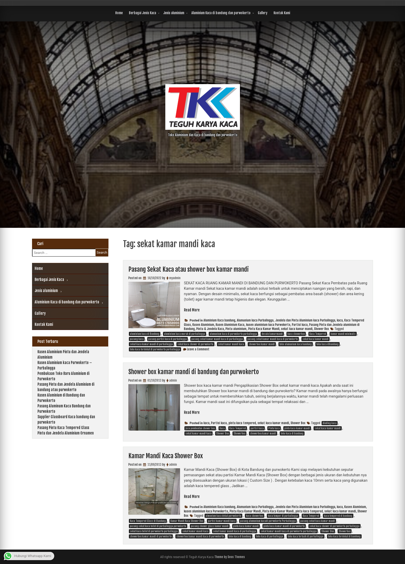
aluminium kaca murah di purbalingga (184, 333)
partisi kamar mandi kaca (222, 520)
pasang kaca (137, 339)
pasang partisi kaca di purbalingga (167, 339)
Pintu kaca (274, 428)
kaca (340, 320)
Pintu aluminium (235, 329)
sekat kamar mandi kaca (231, 344)
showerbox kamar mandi (262, 344)
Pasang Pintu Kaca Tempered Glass (63, 427)
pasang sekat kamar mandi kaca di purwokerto (272, 339)
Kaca (222, 428)
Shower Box (321, 329)
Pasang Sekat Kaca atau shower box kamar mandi (188, 269)
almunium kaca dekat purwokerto (223, 515)
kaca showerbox (296, 333)
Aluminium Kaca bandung (219, 320)
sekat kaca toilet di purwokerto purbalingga (154, 531)
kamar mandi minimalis (343, 333)
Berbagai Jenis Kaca (142, 13)
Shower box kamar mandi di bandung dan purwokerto (193, 372)
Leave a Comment (198, 349)
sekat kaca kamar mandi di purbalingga (151, 344)
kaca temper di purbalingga (283, 515)
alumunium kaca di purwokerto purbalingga (233, 333)
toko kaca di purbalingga (269, 536)
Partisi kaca (300, 325)
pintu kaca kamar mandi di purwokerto (284, 526)
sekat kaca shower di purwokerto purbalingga (334, 526)
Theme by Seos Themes (229, 557)
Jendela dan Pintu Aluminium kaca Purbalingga (305, 320)
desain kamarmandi (272, 333)
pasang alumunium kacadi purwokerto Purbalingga (268, 520)
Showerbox (239, 433)
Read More (192, 310)
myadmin (175, 278)
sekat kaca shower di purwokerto (195, 344)
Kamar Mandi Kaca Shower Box (165, 456)
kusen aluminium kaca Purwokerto (268, 325)
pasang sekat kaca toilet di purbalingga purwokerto (158, 526)
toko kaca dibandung (327, 344)
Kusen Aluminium (203, 325)
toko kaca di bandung (292, 433)
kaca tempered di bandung (338, 515)
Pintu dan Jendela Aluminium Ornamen (65, 433)
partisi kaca (257, 428)
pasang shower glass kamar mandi (210, 526)
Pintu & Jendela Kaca (210, 329)
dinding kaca (330, 423)
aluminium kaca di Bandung (144, 333)
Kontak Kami (282, 13)
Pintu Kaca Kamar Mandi (263, 329)
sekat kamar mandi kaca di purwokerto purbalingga (289, 531)
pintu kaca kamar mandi (297, 428)
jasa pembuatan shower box (200, 428)
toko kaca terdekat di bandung (344, 536)
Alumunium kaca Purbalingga (255, 320)
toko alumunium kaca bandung (295, 344)
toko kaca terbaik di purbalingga (305, 536)
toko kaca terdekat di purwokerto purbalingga (155, 349)
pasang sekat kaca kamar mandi (317, 520)
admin (173, 380)
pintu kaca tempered (242, 423)
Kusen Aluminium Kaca (230, 325)
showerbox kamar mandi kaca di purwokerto (200, 536)
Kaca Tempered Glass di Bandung (148, 520)
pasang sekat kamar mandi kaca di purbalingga (217, 339)
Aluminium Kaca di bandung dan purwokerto (221, 13)
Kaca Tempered (317, 333)
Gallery (262, 13)
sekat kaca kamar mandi (297, 329)
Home (119, 13)
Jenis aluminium (173, 13)
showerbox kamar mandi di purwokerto (151, 536)
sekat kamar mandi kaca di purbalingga (234, 531)
